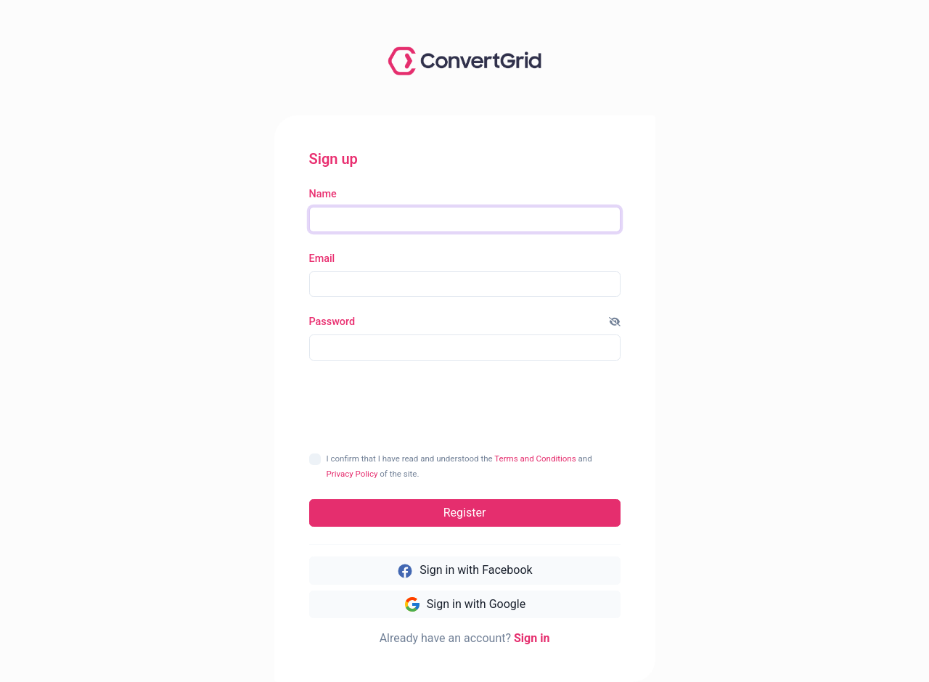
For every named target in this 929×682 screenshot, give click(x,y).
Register (464, 512)
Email (322, 258)
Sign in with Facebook (464, 571)
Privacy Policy (352, 474)
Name (323, 194)
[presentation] (465, 406)
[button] (615, 322)
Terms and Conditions (535, 458)
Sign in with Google (464, 604)
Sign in (531, 638)
